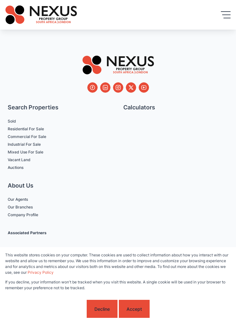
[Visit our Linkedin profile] (105, 87)
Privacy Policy (41, 272)
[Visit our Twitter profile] (131, 87)
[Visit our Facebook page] (92, 87)
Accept (134, 309)
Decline (102, 309)
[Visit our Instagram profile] (118, 87)
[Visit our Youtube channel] (144, 87)
